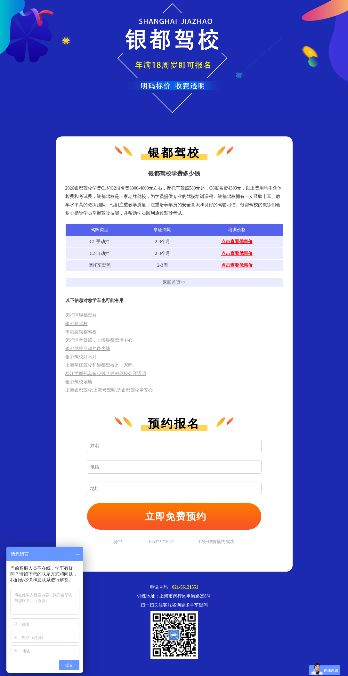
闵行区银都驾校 (81, 315)
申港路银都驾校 (81, 332)
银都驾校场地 (78, 381)
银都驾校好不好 (81, 356)
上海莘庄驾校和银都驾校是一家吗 (99, 365)
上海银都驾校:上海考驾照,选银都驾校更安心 (109, 390)
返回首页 (172, 282)
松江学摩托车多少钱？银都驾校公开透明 (105, 373)
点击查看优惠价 (237, 241)
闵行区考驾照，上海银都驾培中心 (99, 340)
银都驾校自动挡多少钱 (87, 348)
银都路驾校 (76, 323)
